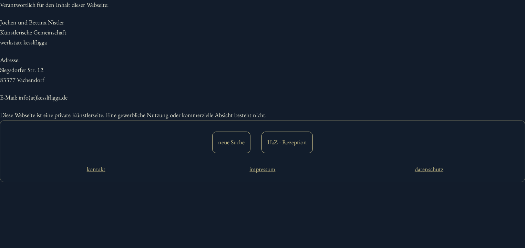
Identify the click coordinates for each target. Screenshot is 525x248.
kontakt (96, 169)
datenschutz (429, 169)
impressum (262, 169)
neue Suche (231, 142)
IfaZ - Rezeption (287, 142)
